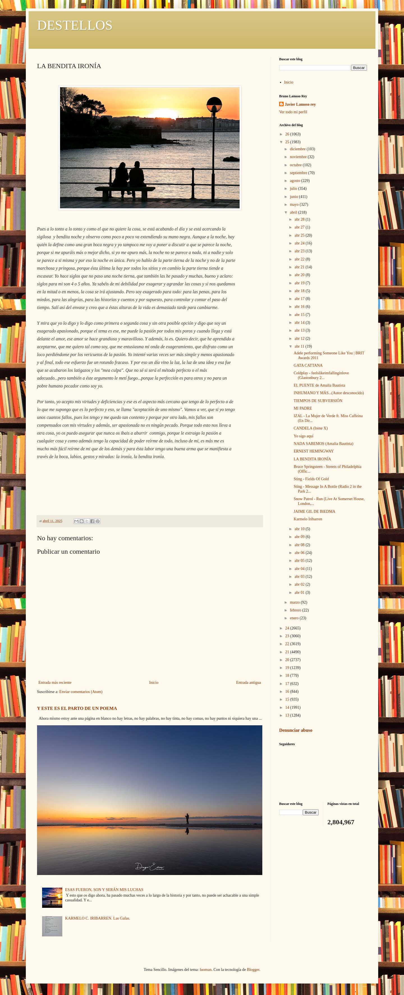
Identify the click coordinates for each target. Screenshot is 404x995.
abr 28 (300, 219)
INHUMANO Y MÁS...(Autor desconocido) (329, 393)
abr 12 (300, 338)
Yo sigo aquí (303, 436)
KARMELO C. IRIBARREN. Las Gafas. (97, 918)
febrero (296, 610)
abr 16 (300, 306)
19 (287, 668)
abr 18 (300, 291)
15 (287, 699)
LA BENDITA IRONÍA (312, 459)
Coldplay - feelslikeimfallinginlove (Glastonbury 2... (321, 375)
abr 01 (300, 592)
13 (287, 715)
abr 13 (300, 330)
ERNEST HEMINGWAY (314, 451)
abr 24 (300, 243)
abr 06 (300, 553)
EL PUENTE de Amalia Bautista (319, 385)
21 (287, 652)
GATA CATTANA (308, 365)
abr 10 (300, 529)
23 (287, 636)
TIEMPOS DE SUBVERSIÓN (318, 401)
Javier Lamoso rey (300, 104)
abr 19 (300, 283)
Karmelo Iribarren (308, 519)
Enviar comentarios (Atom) (80, 692)
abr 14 (300, 322)
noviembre (298, 157)
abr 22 (300, 259)
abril (294, 212)
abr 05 (300, 560)
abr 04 (300, 569)
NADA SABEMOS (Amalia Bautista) (324, 444)
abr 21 (300, 267)
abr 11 (300, 346)
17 (287, 684)
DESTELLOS (75, 25)
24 (287, 628)
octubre (296, 165)
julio (294, 188)
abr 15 (300, 315)
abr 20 (300, 275)
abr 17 (300, 299)
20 (287, 660)
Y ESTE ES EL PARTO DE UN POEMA (77, 708)
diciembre (298, 149)
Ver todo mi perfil (293, 112)
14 (287, 707)
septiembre (299, 173)
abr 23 (300, 251)
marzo (295, 602)
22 (287, 644)
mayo (295, 204)
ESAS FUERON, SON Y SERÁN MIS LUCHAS (104, 890)
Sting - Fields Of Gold (311, 479)
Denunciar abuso (295, 730)
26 (287, 134)
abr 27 (300, 227)
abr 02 (300, 584)
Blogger (253, 970)
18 (287, 675)
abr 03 (300, 576)
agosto (295, 181)
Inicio (154, 682)
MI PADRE (303, 408)
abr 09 (300, 537)
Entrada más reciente (54, 682)
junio (294, 197)
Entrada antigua (248, 682)
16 (287, 691)
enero (295, 618)
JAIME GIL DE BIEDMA (314, 511)
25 (287, 142)
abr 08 (300, 545)
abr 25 (300, 235)
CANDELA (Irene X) (311, 428)
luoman (206, 970)
